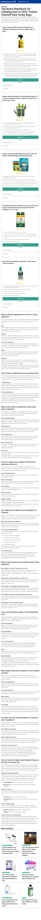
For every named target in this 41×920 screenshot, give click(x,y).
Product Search (21, 1)
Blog (27, 1)
